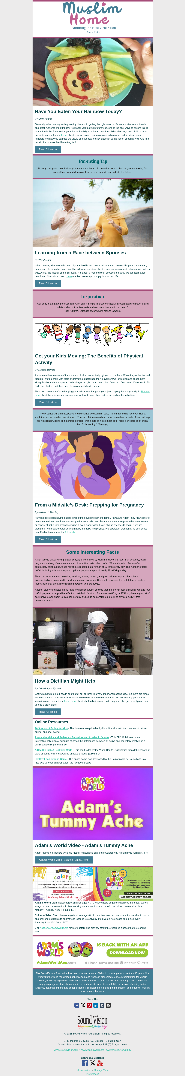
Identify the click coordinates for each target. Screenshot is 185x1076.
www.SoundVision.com (66, 1050)
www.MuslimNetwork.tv (118, 1050)
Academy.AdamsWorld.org (54, 928)
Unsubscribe (83, 1070)
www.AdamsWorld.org (92, 1050)
